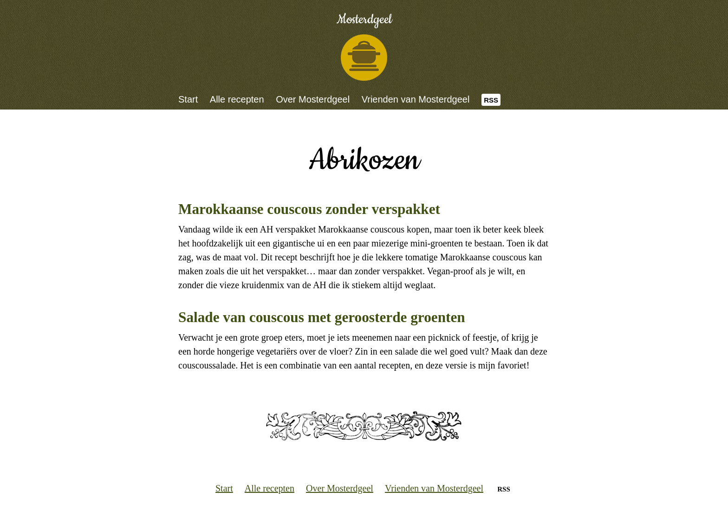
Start (188, 99)
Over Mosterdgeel (313, 99)
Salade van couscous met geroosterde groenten (321, 317)
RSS (491, 100)
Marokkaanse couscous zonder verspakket (309, 209)
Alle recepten (237, 99)
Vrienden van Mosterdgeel (416, 99)
